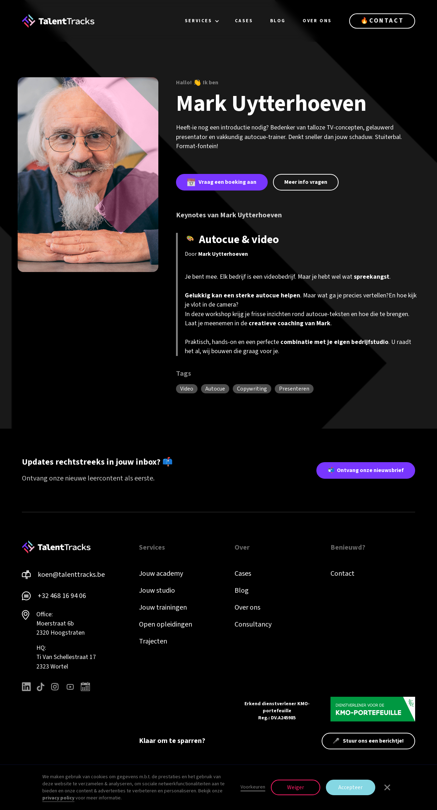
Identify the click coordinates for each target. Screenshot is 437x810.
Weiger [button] (295, 787)
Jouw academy (161, 574)
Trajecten (153, 641)
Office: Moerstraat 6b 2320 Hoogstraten (60, 623)
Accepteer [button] (350, 787)
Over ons (247, 607)
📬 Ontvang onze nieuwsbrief (366, 470)
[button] (202, 21)
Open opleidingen (165, 624)
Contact (342, 574)
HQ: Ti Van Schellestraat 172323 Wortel (66, 657)
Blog (242, 591)
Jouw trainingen (163, 607)
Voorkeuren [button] (253, 787)
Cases (243, 574)
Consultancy (253, 624)
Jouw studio (157, 591)
